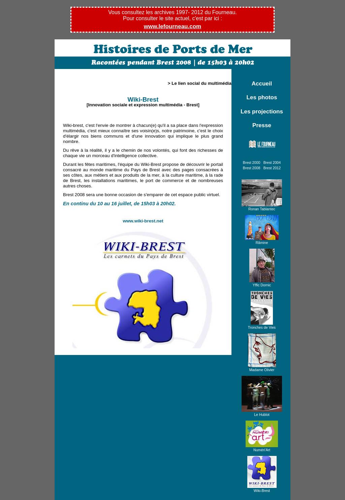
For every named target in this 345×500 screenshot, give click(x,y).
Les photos (262, 97)
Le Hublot (262, 412)
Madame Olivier (262, 368)
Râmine (262, 241)
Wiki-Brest (262, 489)
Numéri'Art (262, 448)
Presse (261, 125)
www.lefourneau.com (172, 26)
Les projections (262, 111)
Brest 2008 (251, 168)
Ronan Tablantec (262, 207)
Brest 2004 (272, 162)
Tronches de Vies (262, 325)
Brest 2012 (272, 168)
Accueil (262, 83)
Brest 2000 (251, 162)
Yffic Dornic (262, 283)
